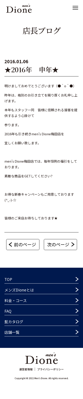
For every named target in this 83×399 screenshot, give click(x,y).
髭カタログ (13, 321)
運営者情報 (26, 369)
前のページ (25, 244)
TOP (8, 279)
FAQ (8, 311)
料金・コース (15, 300)
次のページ (58, 244)
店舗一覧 (11, 332)
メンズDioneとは (19, 290)
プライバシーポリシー (50, 369)
